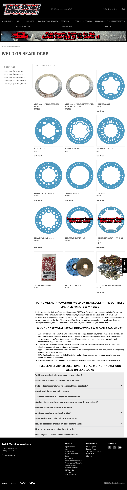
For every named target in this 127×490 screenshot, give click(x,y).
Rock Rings (65, 21)
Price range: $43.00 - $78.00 (14, 74)
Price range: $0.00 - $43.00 (13, 71)
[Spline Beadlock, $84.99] (111, 86)
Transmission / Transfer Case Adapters (110, 21)
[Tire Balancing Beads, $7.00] (49, 267)
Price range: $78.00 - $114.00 (14, 78)
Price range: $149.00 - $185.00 (15, 84)
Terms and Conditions (94, 451)
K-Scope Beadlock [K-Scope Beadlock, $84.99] (72, 149)
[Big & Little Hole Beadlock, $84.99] (49, 175)
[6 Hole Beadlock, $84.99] (49, 130)
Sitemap (89, 456)
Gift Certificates (70, 475)
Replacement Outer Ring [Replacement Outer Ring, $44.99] (75, 238)
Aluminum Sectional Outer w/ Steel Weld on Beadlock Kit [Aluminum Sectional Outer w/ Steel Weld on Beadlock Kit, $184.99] (79, 105)
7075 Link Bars (67, 27)
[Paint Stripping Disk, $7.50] (80, 267)
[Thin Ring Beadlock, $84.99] (80, 175)
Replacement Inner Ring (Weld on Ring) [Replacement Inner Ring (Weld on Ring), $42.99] (109, 239)
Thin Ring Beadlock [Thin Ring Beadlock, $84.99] (72, 194)
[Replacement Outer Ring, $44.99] (80, 220)
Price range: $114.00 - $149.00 (15, 81)
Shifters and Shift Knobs (82, 21)
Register (114, 9)
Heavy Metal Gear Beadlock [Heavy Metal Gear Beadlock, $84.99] (45, 238)
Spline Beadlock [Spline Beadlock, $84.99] (103, 104)
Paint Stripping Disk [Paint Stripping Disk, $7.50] (73, 285)
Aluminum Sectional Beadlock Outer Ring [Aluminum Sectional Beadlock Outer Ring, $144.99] (46, 105)
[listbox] (48, 65)
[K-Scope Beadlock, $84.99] (80, 130)
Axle (18, 21)
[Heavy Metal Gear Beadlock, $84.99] (49, 220)
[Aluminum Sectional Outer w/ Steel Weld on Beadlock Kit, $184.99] (80, 86)
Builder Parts (29, 21)
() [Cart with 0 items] (123, 9)
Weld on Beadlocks (23, 27)
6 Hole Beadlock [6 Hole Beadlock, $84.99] (40, 149)
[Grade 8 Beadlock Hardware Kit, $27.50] (111, 267)
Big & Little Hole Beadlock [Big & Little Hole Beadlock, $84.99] (44, 194)
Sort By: (38, 65)
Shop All (107, 27)
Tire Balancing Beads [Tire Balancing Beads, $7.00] (42, 285)
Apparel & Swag (7, 21)
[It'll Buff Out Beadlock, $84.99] (111, 130)
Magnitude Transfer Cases (47, 21)
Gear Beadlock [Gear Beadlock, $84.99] (102, 194)
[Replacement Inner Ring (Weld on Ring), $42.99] (111, 220)
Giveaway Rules (91, 447)
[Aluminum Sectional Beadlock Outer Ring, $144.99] (49, 86)
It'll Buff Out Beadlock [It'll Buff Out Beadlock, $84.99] (105, 149)
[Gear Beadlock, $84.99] (111, 175)
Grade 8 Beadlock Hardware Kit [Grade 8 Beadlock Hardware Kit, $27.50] (109, 285)
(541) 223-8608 (9, 455)
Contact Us (90, 454)
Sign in (107, 9)
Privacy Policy (91, 449)
